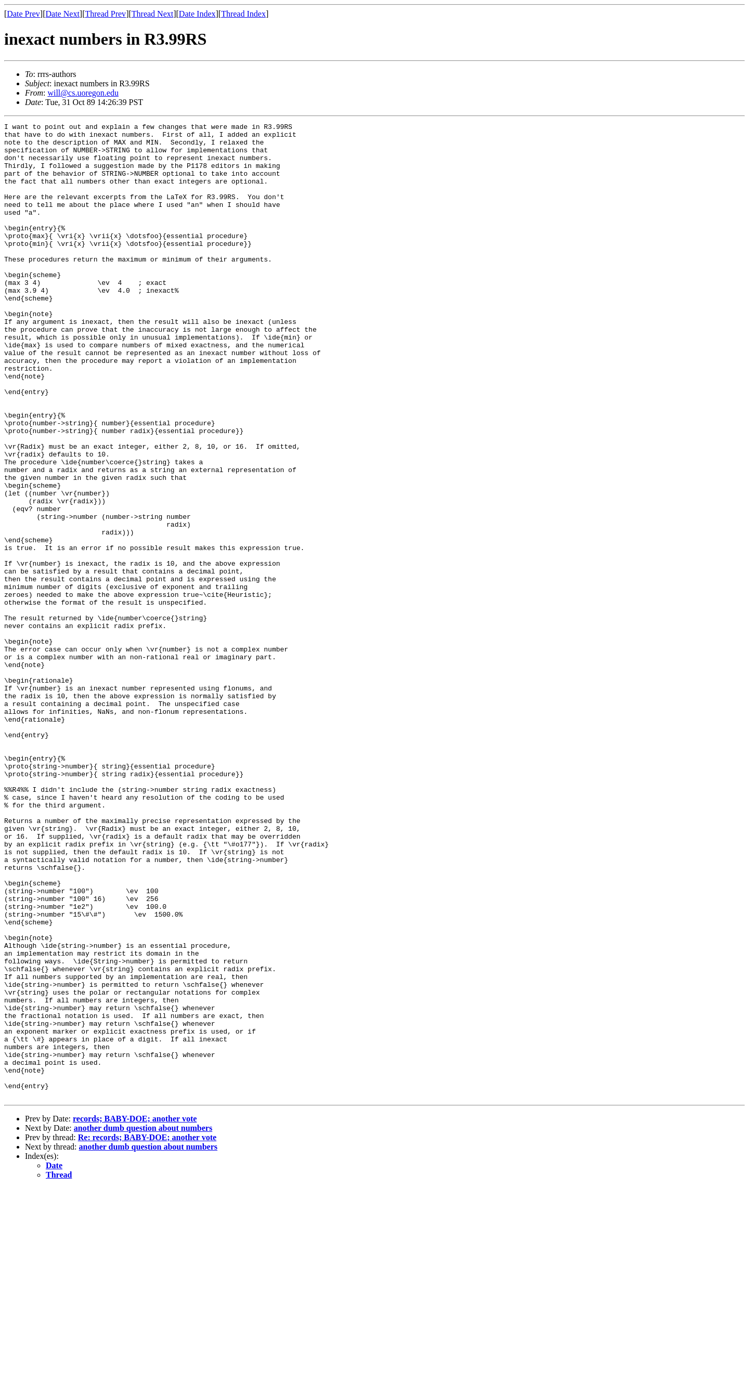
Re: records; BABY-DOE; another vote (147, 1332)
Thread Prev (105, 13)
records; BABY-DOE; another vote (135, 1313)
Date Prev (23, 13)
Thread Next (152, 13)
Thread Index (243, 13)
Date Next (63, 13)
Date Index (197, 13)
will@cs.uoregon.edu (82, 92)
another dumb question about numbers (143, 1323)
